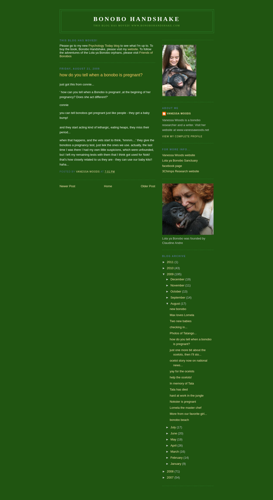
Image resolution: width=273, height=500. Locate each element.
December (177, 279)
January (176, 463)
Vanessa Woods (179, 113)
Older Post (148, 186)
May (173, 439)
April (173, 445)
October (176, 291)
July (173, 427)
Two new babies (180, 321)
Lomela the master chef (185, 407)
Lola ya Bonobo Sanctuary (180, 160)
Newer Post (67, 186)
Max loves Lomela (182, 315)
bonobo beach (179, 420)
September (178, 297)
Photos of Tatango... (183, 333)
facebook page (172, 166)
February (176, 457)
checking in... (178, 327)
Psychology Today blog (104, 45)
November (177, 285)
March (175, 451)
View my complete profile (182, 136)
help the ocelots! (181, 377)
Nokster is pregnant (183, 401)
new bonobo (178, 309)
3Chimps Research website (180, 171)
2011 (171, 262)
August (175, 303)
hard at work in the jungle (187, 395)
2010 (171, 268)
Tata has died (179, 389)
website (133, 49)
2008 (171, 471)
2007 (171, 477)
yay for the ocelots (182, 371)
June (174, 433)
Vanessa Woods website (178, 155)
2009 (171, 274)
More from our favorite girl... (188, 413)
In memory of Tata (182, 383)
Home (108, 186)
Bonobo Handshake (136, 19)
